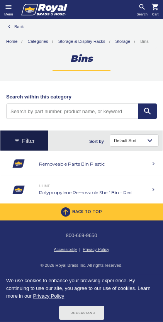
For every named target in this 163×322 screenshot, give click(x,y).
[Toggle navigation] (8, 9)
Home (11, 41)
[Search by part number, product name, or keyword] (72, 111)
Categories (37, 41)
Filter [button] (24, 140)
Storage (123, 41)
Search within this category (38, 97)
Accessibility (65, 249)
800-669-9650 (81, 235)
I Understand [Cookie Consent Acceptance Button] (81, 313)
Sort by (96, 141)
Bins (144, 41)
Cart (155, 14)
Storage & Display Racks (81, 41)
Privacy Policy (96, 249)
